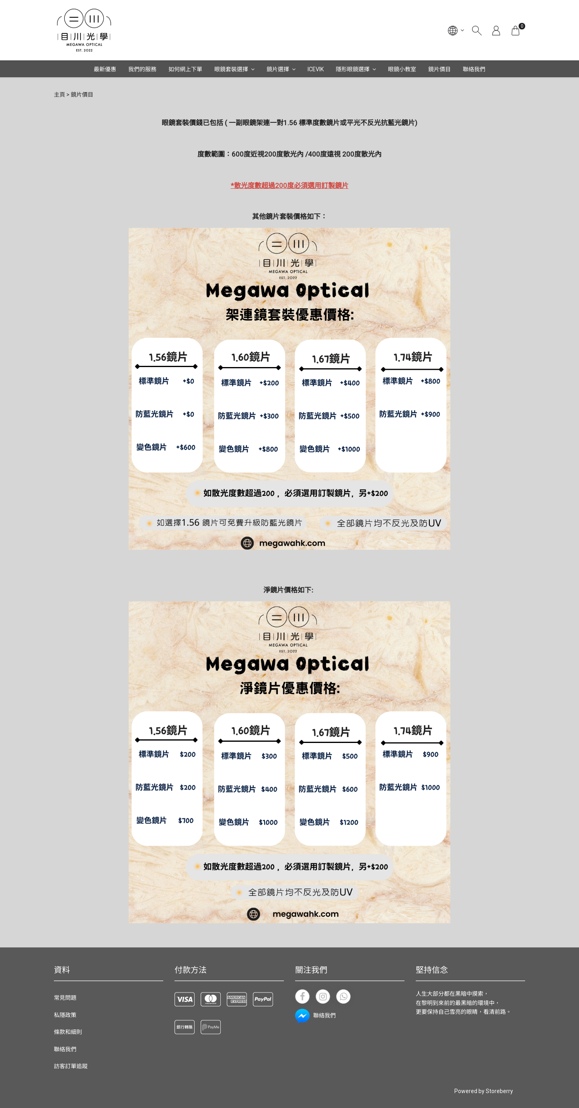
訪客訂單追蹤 (71, 1066)
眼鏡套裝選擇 (231, 69)
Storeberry (499, 1091)
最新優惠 (105, 69)
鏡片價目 (439, 69)
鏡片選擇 (278, 69)
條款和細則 (68, 1032)
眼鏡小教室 (402, 69)
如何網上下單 (185, 69)
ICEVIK (316, 69)
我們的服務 (142, 69)
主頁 (59, 94)
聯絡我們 (474, 69)
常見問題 (65, 998)
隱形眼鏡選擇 (353, 69)
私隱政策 (65, 1015)
